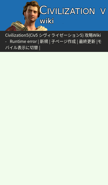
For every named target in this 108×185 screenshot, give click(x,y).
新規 (44, 41)
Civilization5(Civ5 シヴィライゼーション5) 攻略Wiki (53, 35)
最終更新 (87, 41)
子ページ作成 (63, 41)
